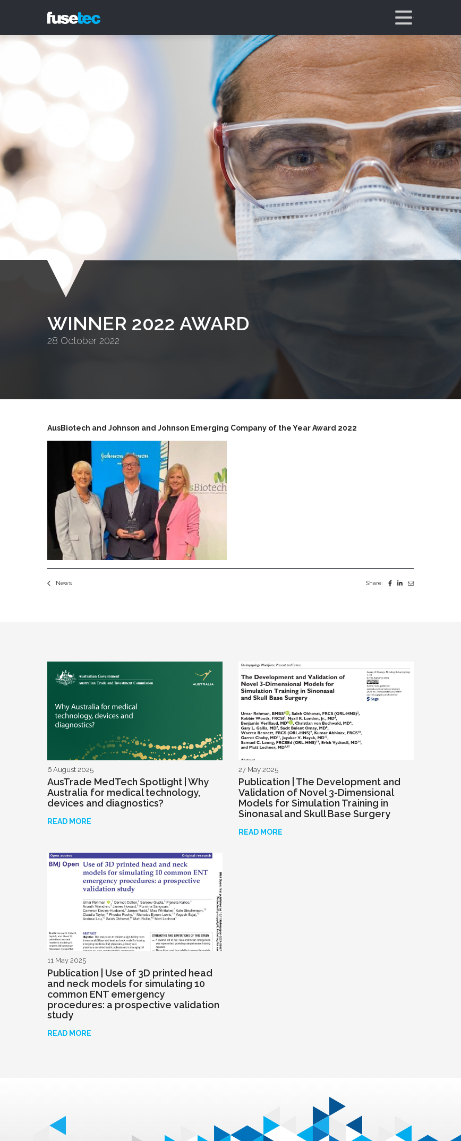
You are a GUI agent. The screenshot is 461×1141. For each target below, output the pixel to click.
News (59, 583)
